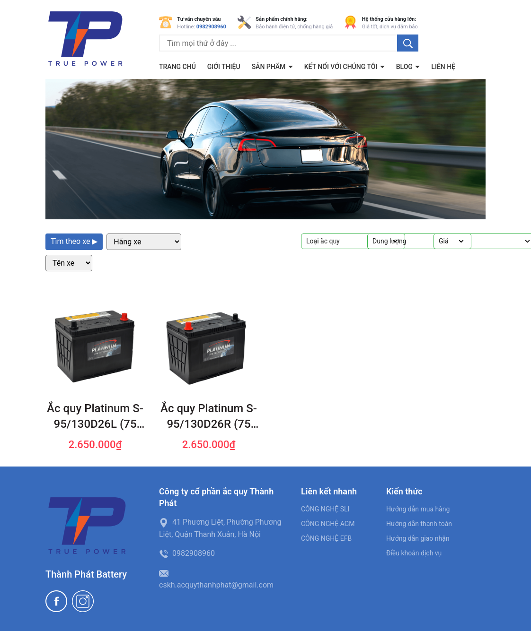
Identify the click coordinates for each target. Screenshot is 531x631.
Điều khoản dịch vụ (414, 553)
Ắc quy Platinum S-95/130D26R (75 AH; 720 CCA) (208, 417)
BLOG (405, 66)
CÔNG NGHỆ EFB (326, 538)
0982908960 (211, 27)
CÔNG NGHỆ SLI (325, 509)
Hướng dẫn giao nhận (418, 538)
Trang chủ (177, 66)
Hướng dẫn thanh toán (419, 523)
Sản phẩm (269, 66)
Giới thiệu (223, 66)
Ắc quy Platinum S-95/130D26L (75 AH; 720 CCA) (95, 417)
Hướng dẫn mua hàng (418, 509)
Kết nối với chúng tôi (341, 66)
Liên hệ (443, 66)
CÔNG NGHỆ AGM (328, 523)
